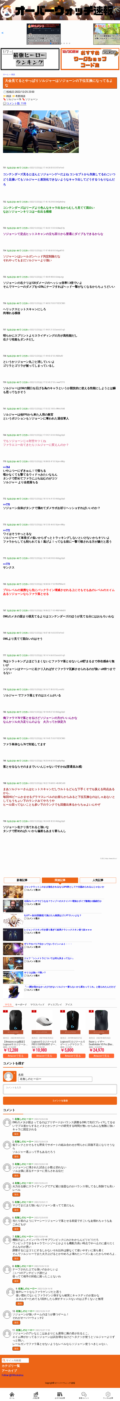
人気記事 (36, 1395)
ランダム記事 (108, 1395)
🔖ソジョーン (30, 99)
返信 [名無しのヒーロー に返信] (16, 1134)
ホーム (11, 1395)
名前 (21, 1074)
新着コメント (84, 1395)
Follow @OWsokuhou (12, 1375)
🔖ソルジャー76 (12, 99)
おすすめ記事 (60, 1395)
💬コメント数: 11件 (14, 103)
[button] (2, 32)
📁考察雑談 (18, 96)
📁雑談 (7, 96)
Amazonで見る (16, 1055)
